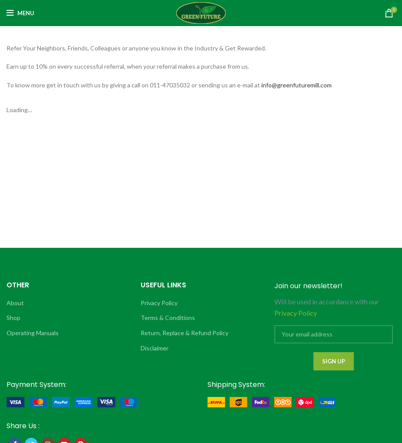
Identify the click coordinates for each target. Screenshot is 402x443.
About (15, 302)
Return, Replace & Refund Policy (184, 332)
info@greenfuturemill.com (296, 85)
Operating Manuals (33, 332)
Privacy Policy (159, 302)
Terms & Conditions (168, 317)
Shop (13, 317)
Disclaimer (154, 348)
